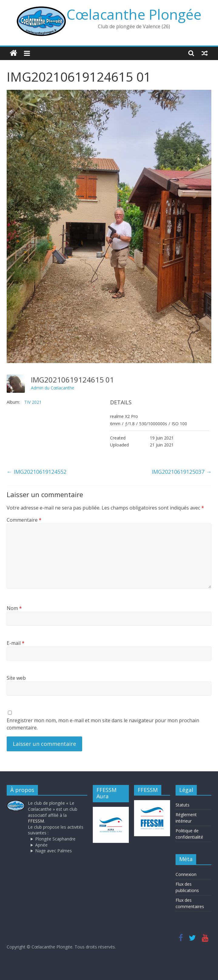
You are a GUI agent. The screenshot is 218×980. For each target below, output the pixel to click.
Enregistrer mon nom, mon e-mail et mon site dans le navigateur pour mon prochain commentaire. (103, 724)
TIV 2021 (33, 402)
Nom (14, 608)
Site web (16, 678)
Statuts (182, 805)
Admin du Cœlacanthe (52, 388)
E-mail (16, 643)
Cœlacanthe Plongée (133, 14)
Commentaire (24, 520)
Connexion (186, 874)
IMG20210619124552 (36, 471)
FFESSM (36, 821)
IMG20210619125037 (181, 471)
